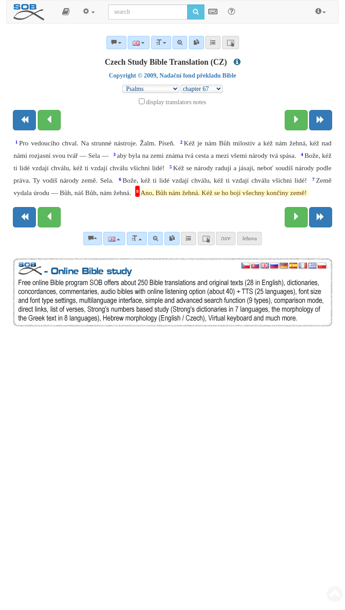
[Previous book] (24, 120)
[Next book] (320, 120)
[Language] (114, 238)
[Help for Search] (231, 11)
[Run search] (195, 12)
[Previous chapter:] (49, 120)
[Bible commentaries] (92, 238)
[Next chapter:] (296, 120)
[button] (65, 12)
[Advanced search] (155, 238)
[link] (172, 238)
